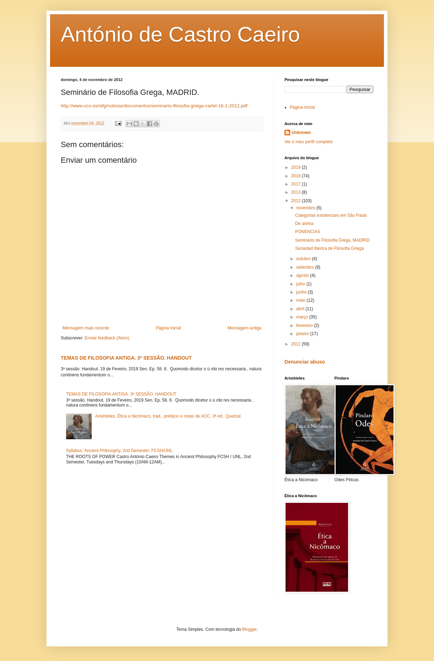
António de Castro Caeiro (180, 34)
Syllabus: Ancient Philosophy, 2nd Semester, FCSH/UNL (119, 450)
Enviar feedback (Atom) (107, 337)
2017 (296, 184)
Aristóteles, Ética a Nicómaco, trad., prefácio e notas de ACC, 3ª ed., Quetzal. (168, 416)
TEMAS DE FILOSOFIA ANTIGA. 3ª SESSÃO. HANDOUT (126, 358)
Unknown (301, 132)
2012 (296, 200)
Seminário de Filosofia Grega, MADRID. (333, 240)
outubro (304, 258)
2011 (296, 344)
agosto (303, 275)
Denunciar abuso (304, 362)
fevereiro (305, 325)
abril (300, 308)
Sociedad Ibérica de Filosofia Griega (329, 248)
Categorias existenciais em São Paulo (331, 215)
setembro (305, 267)
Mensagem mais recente (86, 328)
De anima (304, 223)
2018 (296, 175)
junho (302, 292)
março (302, 317)
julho (301, 283)
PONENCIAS (307, 231)
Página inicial (168, 328)
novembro (306, 207)
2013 (296, 192)
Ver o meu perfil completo (308, 141)
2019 (296, 167)
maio (301, 300)
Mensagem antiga (244, 328)
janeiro (303, 333)
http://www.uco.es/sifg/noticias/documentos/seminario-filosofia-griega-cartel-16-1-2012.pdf (154, 105)
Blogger (249, 629)
